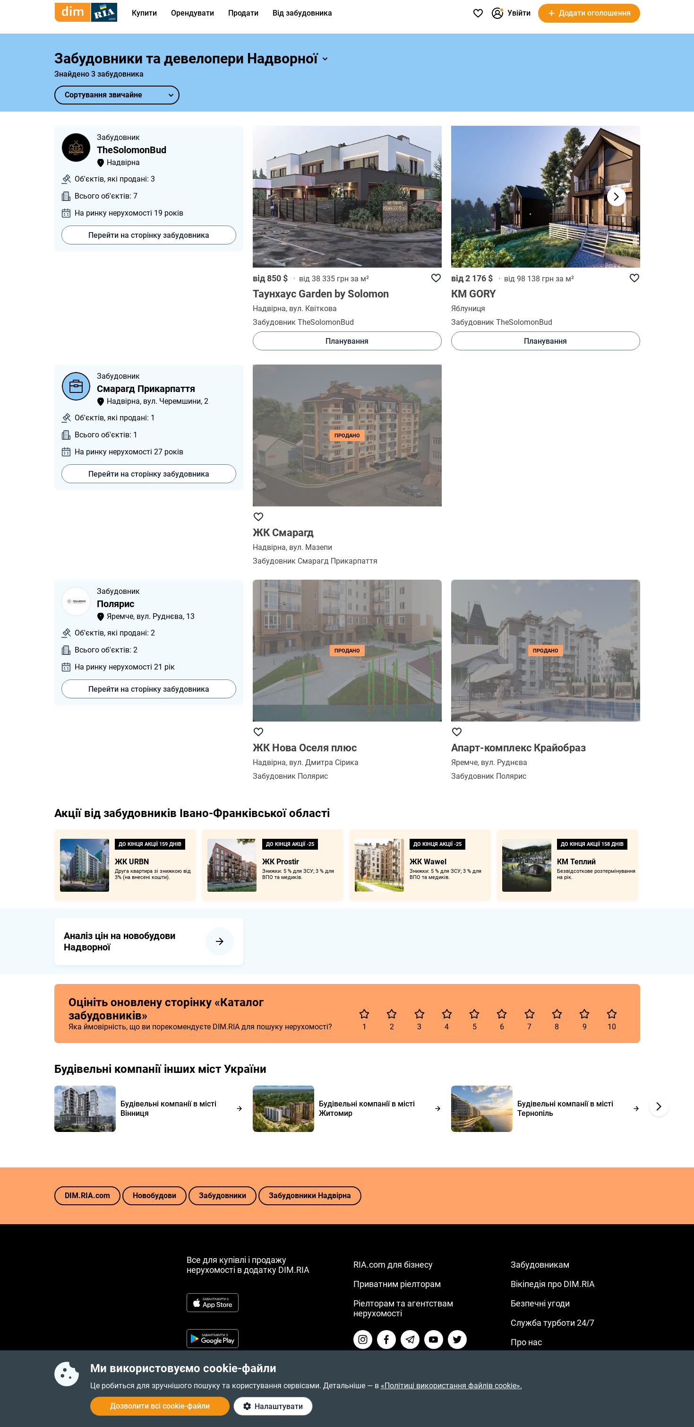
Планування (347, 341)
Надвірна (269, 308)
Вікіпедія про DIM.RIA (553, 1284)
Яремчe (464, 762)
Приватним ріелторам (397, 1284)
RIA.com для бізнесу (393, 1265)
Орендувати (192, 13)
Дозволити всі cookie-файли (160, 1405)
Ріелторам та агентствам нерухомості (403, 1308)
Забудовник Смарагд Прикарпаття (315, 561)
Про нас (526, 1342)
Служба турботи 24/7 (552, 1323)
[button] (616, 197)
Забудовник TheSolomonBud (303, 322)
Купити (144, 13)
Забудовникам (540, 1265)
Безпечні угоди (540, 1303)
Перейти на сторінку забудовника (148, 235)
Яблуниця (468, 308)
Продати (243, 13)
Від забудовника (302, 13)
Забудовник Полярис (290, 776)
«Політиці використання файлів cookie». (451, 1385)
